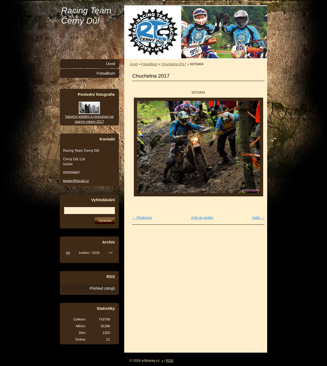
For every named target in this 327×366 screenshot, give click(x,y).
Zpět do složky (202, 218)
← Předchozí (142, 218)
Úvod (134, 64)
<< (68, 253)
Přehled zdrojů (102, 288)
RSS (169, 361)
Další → (258, 218)
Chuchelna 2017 (173, 64)
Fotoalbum (149, 64)
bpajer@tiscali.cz (76, 181)
